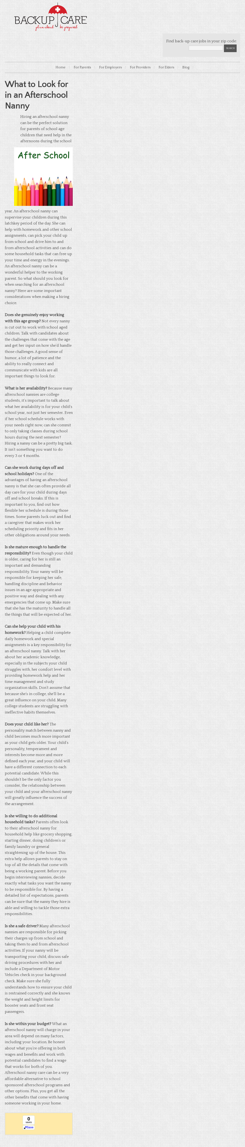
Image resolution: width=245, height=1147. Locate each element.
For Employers (110, 67)
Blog (185, 67)
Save (30, 1127)
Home (61, 67)
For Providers (140, 67)
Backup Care (52, 16)
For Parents (82, 67)
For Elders (166, 67)
